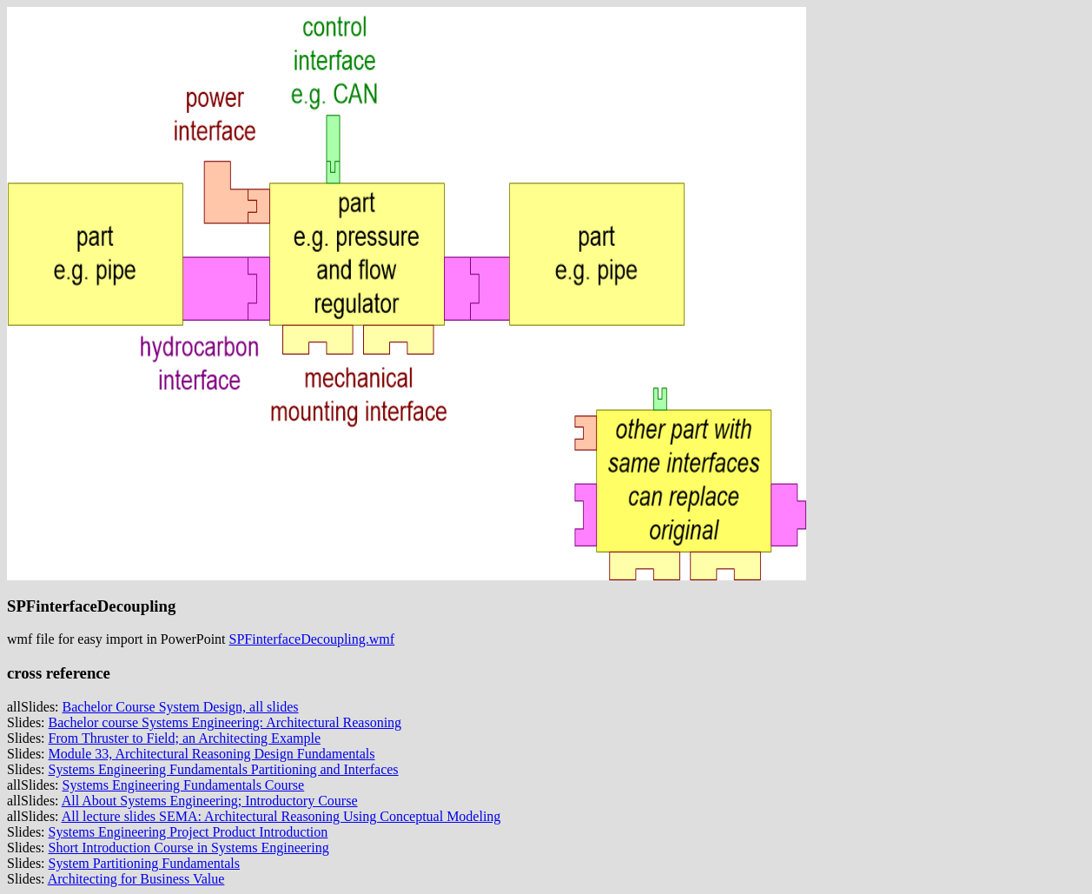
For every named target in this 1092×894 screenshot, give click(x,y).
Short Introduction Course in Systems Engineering (189, 847)
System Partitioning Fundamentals (144, 863)
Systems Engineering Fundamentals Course (184, 785)
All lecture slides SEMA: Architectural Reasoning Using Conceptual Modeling (281, 816)
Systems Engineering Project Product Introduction (188, 831)
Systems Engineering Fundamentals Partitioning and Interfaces (224, 769)
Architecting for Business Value (136, 878)
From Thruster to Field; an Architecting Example (185, 738)
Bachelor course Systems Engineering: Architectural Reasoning (225, 722)
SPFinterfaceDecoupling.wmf (312, 639)
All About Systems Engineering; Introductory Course (210, 800)
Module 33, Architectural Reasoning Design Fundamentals (212, 753)
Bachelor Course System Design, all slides (181, 706)
